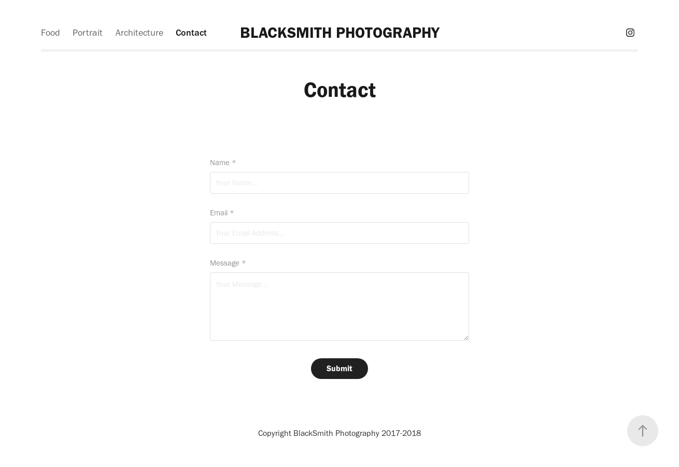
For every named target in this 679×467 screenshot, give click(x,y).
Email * (222, 213)
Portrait (88, 32)
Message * (228, 263)
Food (50, 32)
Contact (191, 32)
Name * (223, 163)
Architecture (139, 32)
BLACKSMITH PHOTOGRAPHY (340, 32)
